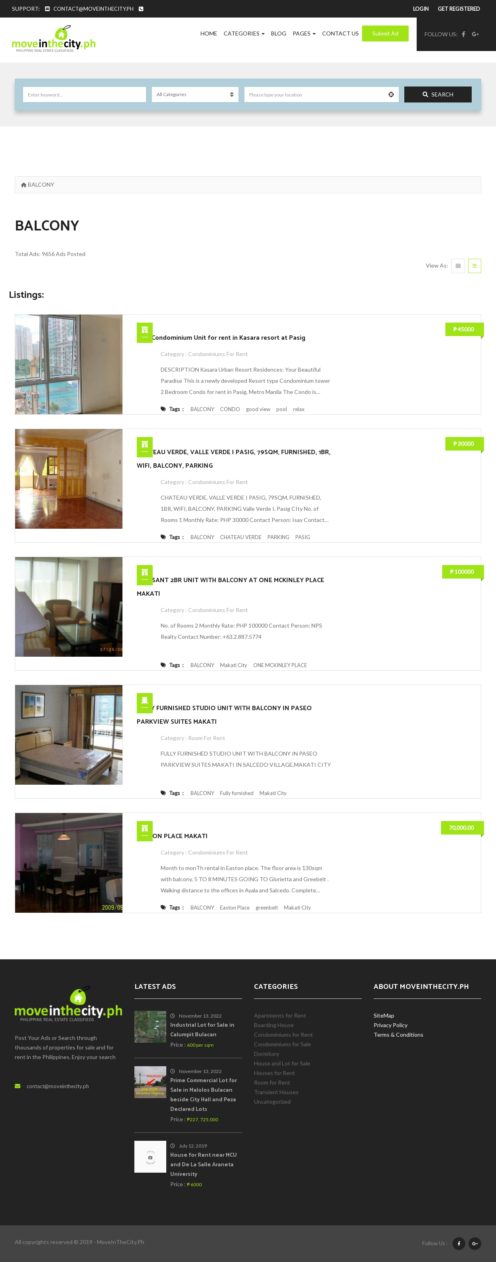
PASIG (302, 537)
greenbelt (267, 907)
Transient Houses (276, 1092)
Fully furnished (237, 793)
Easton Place (235, 907)
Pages (304, 33)
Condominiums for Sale (282, 1044)
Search (438, 94)
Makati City (233, 665)
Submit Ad (385, 33)
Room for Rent (206, 737)
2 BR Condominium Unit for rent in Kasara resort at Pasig (221, 338)
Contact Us (340, 33)
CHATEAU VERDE (241, 537)
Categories (244, 33)
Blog (278, 33)
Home (209, 33)
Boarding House (274, 1025)
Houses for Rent (274, 1072)
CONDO (230, 409)
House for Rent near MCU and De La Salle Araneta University (203, 1165)
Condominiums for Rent (218, 353)
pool (281, 409)
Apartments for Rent (280, 1015)
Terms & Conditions (398, 1034)
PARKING (278, 537)
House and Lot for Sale (282, 1063)
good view (258, 409)
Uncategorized (272, 1101)
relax (299, 409)
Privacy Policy (390, 1025)
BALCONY (202, 409)
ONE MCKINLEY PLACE (280, 665)
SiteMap (384, 1015)
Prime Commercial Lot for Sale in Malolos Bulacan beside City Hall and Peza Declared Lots (203, 1095)
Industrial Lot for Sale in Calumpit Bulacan (202, 1030)
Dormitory (266, 1053)
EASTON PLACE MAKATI (172, 836)
